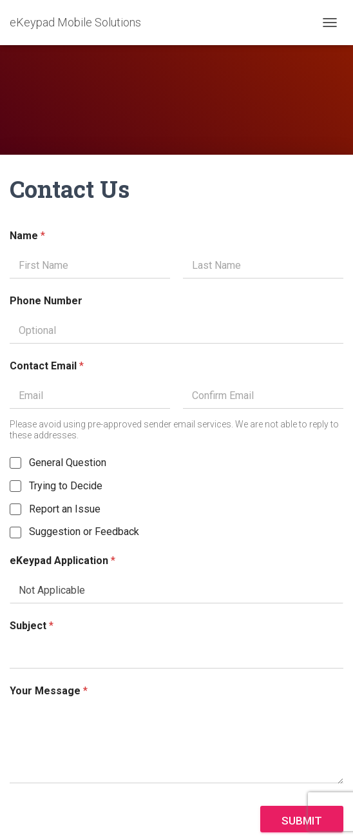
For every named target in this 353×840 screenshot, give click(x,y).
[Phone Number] (176, 330)
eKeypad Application (62, 560)
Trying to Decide (65, 486)
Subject (31, 626)
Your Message (49, 691)
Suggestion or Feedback (84, 531)
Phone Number (46, 301)
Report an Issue (64, 508)
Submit (301, 820)
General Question (67, 462)
